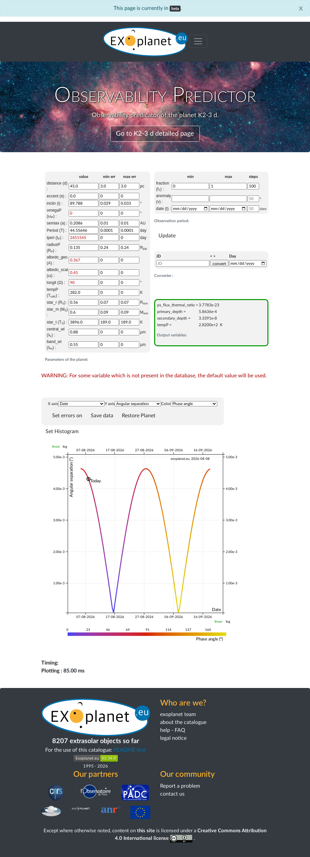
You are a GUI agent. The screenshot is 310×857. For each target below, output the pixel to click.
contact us (172, 794)
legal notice (173, 738)
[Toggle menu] (198, 41)
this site (146, 830)
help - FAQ (172, 730)
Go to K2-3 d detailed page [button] (155, 133)
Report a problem (180, 786)
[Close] (301, 8)
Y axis (110, 404)
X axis (53, 404)
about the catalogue (183, 722)
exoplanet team (178, 714)
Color (166, 404)
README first (130, 750)
